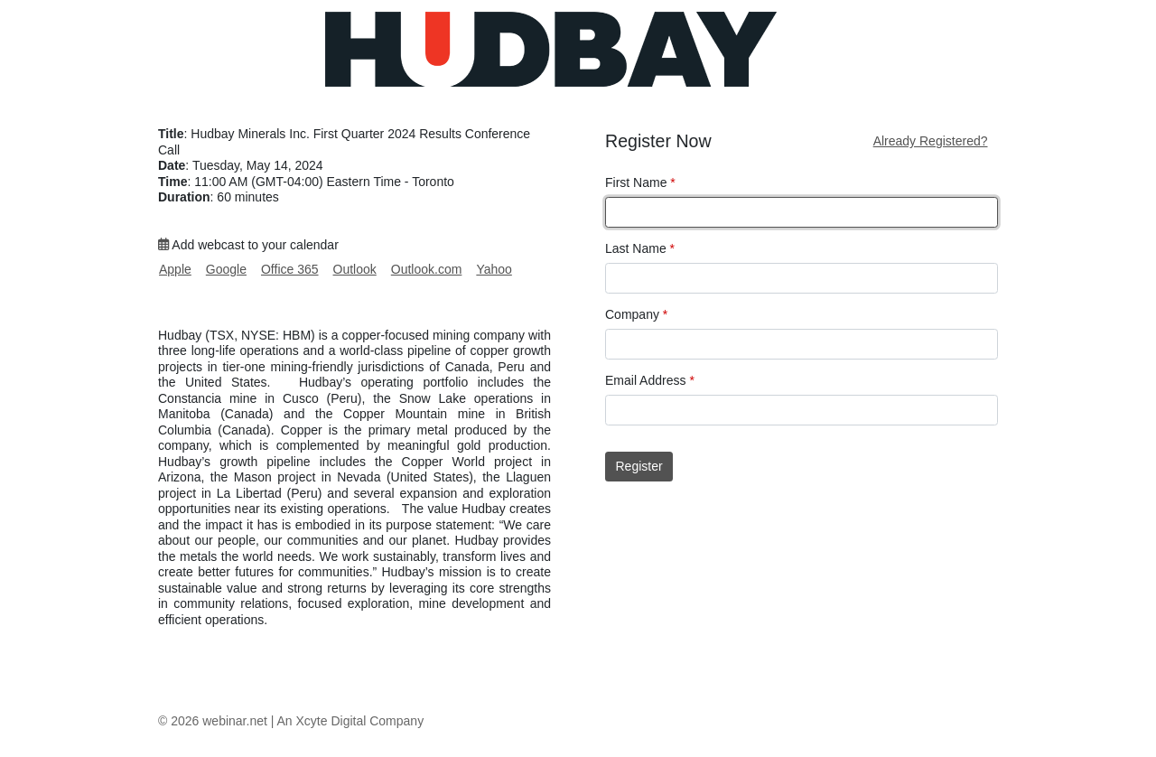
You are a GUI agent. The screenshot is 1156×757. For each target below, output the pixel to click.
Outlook (355, 269)
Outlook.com (426, 269)
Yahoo (493, 269)
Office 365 (290, 269)
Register (639, 466)
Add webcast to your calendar (248, 245)
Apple (175, 269)
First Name (640, 182)
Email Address (650, 380)
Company (636, 314)
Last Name (640, 248)
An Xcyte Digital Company (350, 721)
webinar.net (234, 721)
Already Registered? (930, 141)
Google (226, 269)
